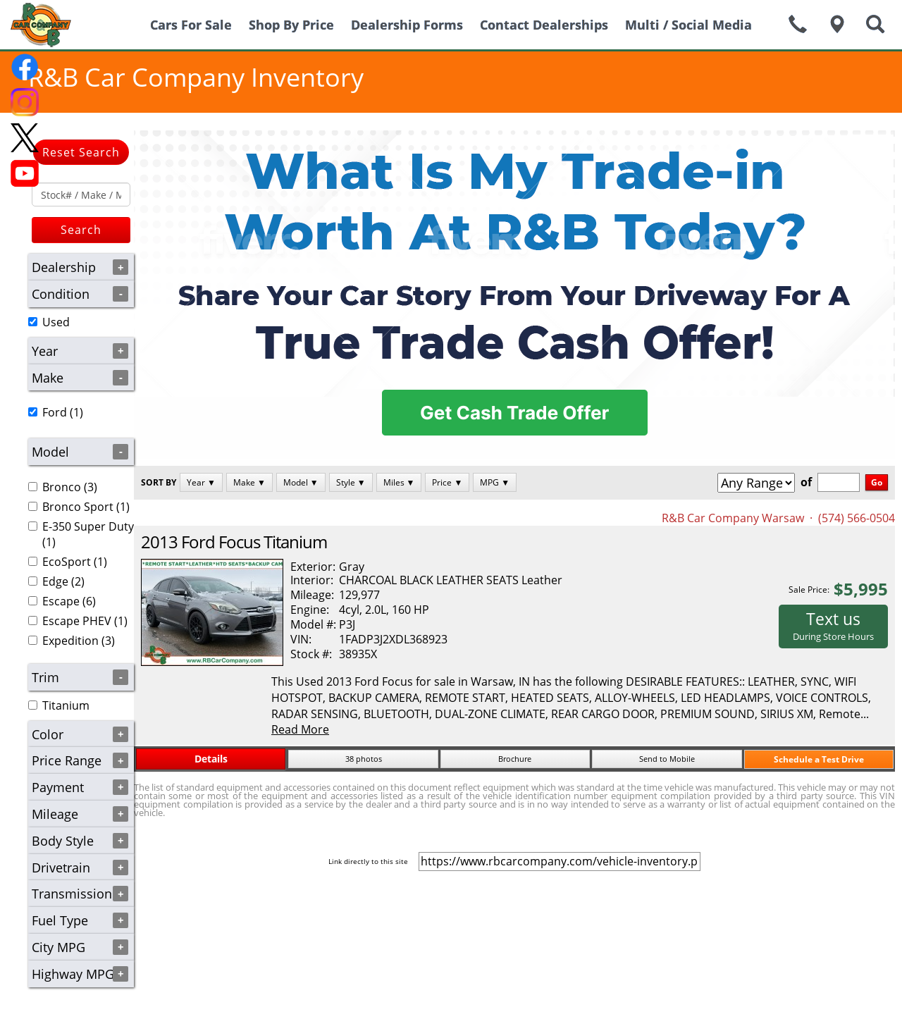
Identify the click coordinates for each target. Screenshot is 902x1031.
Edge (55, 581)
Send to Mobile (667, 758)
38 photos (363, 758)
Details (211, 758)
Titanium (65, 705)
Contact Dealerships (544, 24)
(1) (55, 412)
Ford (54, 412)
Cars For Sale (191, 24)
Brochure (514, 758)
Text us (833, 625)
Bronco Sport (77, 506)
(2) (56, 581)
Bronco (61, 487)
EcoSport (66, 561)
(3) (62, 487)
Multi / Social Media (688, 24)
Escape (61, 601)
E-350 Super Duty (88, 526)
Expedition (70, 640)
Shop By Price (291, 24)
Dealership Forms (407, 24)
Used (56, 322)
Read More (300, 729)
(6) (62, 601)
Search (81, 229)
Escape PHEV (76, 621)
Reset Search (81, 152)
